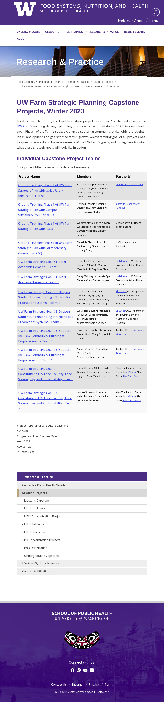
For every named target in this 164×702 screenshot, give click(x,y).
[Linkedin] (92, 670)
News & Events (134, 31)
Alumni (139, 20)
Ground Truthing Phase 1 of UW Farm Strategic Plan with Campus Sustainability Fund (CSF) (45, 209)
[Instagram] (79, 670)
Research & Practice (103, 31)
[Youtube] (85, 670)
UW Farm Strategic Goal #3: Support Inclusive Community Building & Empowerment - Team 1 (44, 335)
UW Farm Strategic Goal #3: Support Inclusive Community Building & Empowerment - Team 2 (44, 354)
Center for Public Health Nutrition (45, 485)
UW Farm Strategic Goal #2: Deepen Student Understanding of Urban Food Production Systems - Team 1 (45, 297)
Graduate (52, 31)
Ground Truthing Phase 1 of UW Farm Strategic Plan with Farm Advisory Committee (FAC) (45, 248)
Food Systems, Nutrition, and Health (95, 5)
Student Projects (34, 493)
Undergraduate (28, 31)
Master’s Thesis (35, 508)
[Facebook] (73, 670)
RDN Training (74, 31)
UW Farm (131, 372)
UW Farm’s (24, 126)
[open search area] (156, 12)
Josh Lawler (122, 261)
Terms (109, 684)
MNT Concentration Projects (43, 516)
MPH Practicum (34, 532)
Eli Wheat (121, 291)
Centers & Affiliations (36, 571)
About (21, 38)
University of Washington (29, 8)
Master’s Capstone (37, 501)
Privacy (94, 684)
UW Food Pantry (132, 376)
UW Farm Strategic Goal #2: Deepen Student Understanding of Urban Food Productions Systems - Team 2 (45, 316)
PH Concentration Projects (42, 540)
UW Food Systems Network (40, 563)
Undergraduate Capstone (41, 556)
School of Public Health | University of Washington (82, 616)
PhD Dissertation (35, 548)
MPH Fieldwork (34, 524)
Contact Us (59, 684)
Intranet (154, 20)
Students (123, 20)
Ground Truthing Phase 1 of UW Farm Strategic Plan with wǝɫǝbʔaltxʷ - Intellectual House (45, 190)
